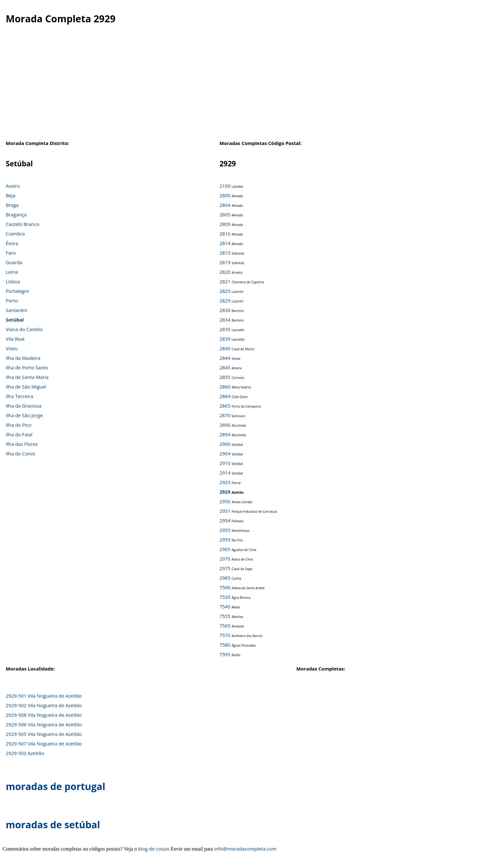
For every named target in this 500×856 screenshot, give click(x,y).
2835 (224, 329)
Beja (10, 195)
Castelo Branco (22, 224)
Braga (12, 205)
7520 (224, 597)
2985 (224, 578)
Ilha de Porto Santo (27, 367)
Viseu (12, 348)
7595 (224, 654)
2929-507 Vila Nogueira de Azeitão (44, 743)
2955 (224, 530)
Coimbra (15, 233)
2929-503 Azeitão (25, 753)
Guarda (14, 262)
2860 (224, 386)
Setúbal (15, 319)
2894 (224, 434)
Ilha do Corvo (20, 453)
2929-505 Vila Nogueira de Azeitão (44, 734)
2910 (224, 463)
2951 (224, 511)
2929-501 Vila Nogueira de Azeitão (44, 696)
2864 (224, 396)
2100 (224, 186)
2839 (224, 339)
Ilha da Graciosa (23, 406)
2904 (224, 453)
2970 (224, 558)
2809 (224, 224)
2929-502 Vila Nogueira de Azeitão (44, 705)
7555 (224, 616)
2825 (224, 291)
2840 (224, 348)
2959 (224, 539)
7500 (224, 587)
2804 (224, 205)
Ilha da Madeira (23, 358)
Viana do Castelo (24, 329)
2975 (224, 568)
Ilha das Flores (22, 444)
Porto (12, 300)
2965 (224, 549)
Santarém (16, 310)
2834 (224, 319)
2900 (224, 444)
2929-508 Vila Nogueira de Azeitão (44, 715)
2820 (224, 272)
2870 (224, 415)
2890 (224, 425)
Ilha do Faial (19, 434)
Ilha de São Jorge (24, 415)
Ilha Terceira (19, 396)
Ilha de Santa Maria (27, 377)
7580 (224, 645)
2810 (224, 233)
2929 (224, 492)
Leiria (12, 272)
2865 (224, 406)
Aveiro (13, 186)
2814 (224, 243)
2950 (224, 501)
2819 (224, 262)
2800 (224, 195)
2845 (224, 367)
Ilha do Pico (19, 425)
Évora (12, 243)
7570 (224, 635)
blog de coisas (153, 848)
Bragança (16, 214)
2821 (224, 281)
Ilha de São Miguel (26, 386)
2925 (224, 482)
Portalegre (17, 291)
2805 (224, 214)
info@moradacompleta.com (245, 848)
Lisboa (13, 281)
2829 (224, 300)
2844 (224, 358)
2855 (224, 377)
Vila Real (15, 339)
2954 (224, 520)
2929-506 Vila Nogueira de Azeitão (44, 724)
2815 (224, 253)
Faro (11, 253)
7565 (224, 625)
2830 (224, 310)
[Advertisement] (250, 89)
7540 (224, 606)
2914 (224, 472)
